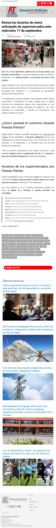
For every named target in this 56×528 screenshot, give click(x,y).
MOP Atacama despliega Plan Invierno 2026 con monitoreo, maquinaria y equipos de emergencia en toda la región (28, 329)
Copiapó (4, 243)
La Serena (5, 249)
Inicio (30, 499)
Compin (47, 241)
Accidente (5, 235)
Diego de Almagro (22, 243)
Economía (32, 243)
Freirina (30, 246)
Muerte (37, 249)
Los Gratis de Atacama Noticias (19, 249)
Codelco (29, 241)
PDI (20, 252)
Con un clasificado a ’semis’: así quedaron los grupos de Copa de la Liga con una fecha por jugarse (26, 453)
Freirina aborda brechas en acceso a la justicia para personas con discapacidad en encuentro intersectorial (27, 288)
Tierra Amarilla (31, 254)
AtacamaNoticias (7, 238)
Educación (39, 243)
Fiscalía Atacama (21, 246)
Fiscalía (12, 246)
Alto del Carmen (19, 235)
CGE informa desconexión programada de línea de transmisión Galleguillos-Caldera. (27, 369)
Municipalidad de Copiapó (9, 252)
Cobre (23, 241)
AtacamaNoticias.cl (19, 238)
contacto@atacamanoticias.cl (11, 516)
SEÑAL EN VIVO (12, 268)
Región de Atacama (7, 254)
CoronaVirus (12, 243)
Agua (11, 235)
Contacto (31, 510)
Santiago (22, 254)
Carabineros (44, 238)
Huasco (36, 246)
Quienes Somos (33, 501)
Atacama (27, 235)
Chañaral (12, 241)
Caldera (37, 238)
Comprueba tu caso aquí (23, 221)
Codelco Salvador (38, 241)
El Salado (47, 243)
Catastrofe (5, 241)
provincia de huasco (28, 252)
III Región (43, 246)
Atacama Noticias (37, 235)
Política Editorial (33, 507)
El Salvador (5, 246)
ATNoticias (30, 238)
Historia (31, 504)
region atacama (40, 252)
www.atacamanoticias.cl (9, 257)
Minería (31, 249)
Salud (16, 254)
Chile (18, 241)
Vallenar (39, 254)
